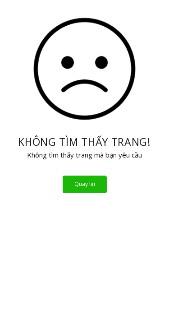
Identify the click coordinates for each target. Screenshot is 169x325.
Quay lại (84, 184)
